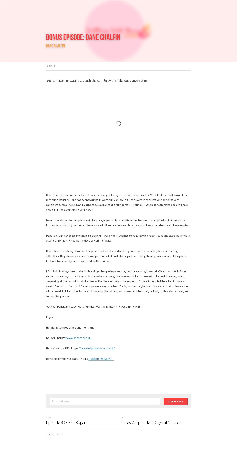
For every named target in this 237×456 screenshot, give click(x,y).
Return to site (54, 434)
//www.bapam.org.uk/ (78, 338)
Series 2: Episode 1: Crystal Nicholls (151, 422)
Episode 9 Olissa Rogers (66, 422)
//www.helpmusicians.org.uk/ (97, 348)
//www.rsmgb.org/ (101, 358)
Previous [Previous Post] (51, 417)
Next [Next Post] (124, 417)
